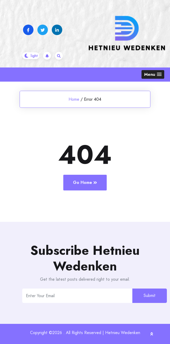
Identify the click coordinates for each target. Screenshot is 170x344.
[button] (152, 74)
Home (74, 99)
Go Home (85, 182)
